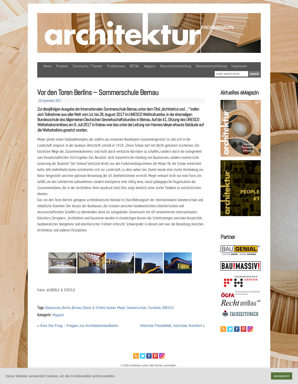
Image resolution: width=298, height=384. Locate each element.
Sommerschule (136, 307)
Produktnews (116, 66)
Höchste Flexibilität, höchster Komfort (171, 326)
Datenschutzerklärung (211, 66)
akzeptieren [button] (281, 376)
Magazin (150, 66)
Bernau (76, 307)
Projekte (62, 66)
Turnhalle (154, 307)
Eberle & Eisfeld (94, 307)
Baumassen (53, 307)
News (47, 66)
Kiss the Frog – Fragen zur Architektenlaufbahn (79, 326)
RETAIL (134, 66)
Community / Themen (87, 66)
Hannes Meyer (115, 307)
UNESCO (167, 307)
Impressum (239, 66)
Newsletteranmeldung (175, 66)
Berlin (66, 307)
